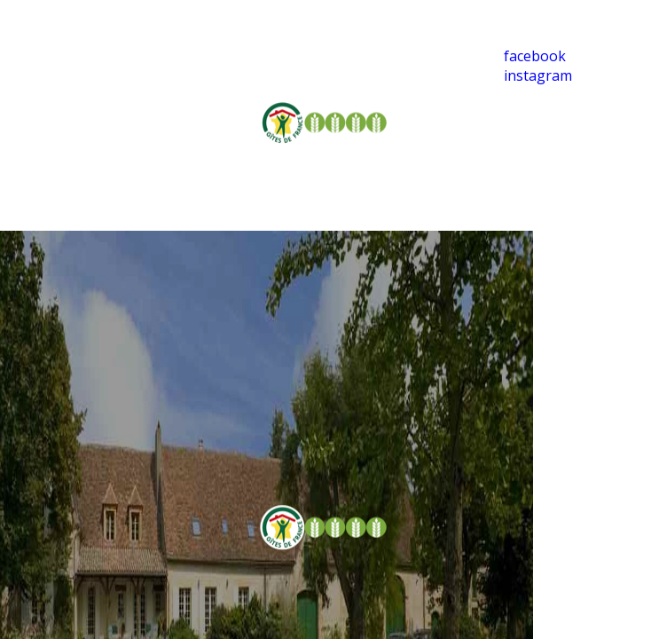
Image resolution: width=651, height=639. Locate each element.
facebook (535, 56)
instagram (538, 75)
